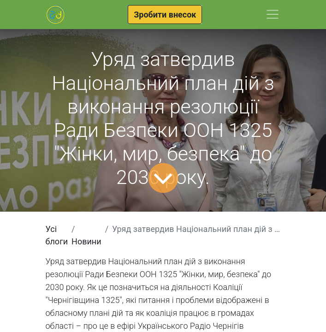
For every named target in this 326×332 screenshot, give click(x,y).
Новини (86, 241)
